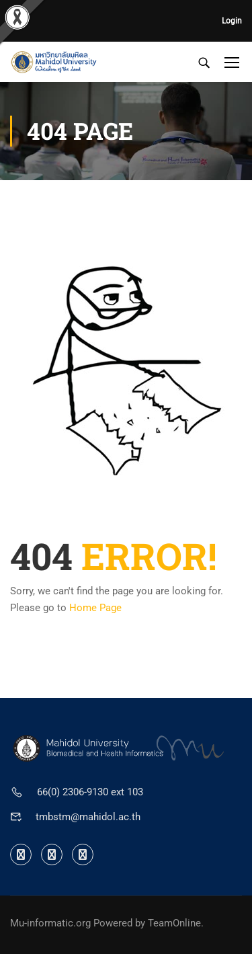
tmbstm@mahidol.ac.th (88, 817)
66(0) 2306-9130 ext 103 (90, 792)
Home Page (95, 608)
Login (232, 21)
